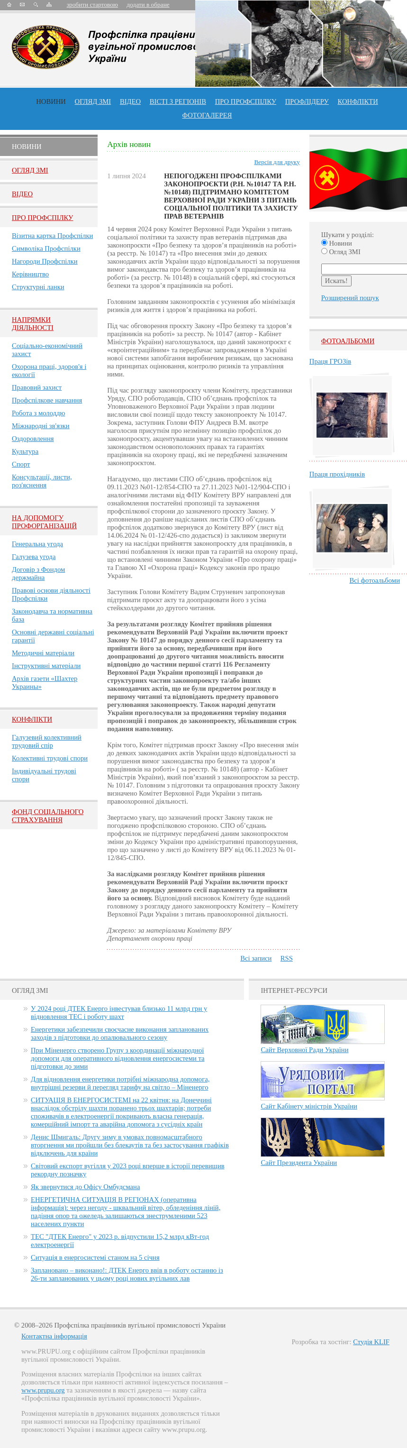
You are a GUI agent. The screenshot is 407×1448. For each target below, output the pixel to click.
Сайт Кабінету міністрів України (309, 1106)
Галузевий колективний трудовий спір (46, 741)
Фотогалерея (207, 115)
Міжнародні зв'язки (41, 426)
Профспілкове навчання (47, 400)
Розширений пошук (350, 298)
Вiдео (22, 194)
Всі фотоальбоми (375, 580)
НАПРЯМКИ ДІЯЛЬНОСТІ (33, 323)
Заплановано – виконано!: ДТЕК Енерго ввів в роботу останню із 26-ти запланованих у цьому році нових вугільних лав (127, 1274)
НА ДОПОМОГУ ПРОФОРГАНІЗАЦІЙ (44, 522)
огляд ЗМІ (93, 101)
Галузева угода (33, 556)
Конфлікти (32, 719)
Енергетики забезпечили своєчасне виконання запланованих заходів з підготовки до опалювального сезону (119, 1033)
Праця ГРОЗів (330, 361)
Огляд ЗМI (30, 170)
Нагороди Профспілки (45, 261)
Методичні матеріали (43, 653)
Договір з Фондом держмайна (38, 573)
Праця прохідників (337, 474)
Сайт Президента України (299, 1162)
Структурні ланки (38, 287)
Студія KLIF (371, 1342)
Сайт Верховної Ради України (304, 1050)
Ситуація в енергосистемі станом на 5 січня (95, 1257)
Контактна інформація (54, 1336)
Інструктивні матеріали (46, 665)
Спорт (21, 464)
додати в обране (148, 4)
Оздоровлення (33, 438)
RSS (286, 958)
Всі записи (255, 958)
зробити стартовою (92, 4)
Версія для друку (276, 161)
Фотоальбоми (347, 341)
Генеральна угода (37, 544)
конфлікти (358, 101)
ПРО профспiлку (245, 101)
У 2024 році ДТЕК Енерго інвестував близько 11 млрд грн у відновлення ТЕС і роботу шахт (119, 1012)
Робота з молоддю (38, 413)
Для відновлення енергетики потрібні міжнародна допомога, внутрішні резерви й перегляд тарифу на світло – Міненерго (120, 1083)
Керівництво (30, 274)
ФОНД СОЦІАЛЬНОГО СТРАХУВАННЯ (47, 816)
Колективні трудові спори (50, 758)
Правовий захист (37, 387)
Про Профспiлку (42, 217)
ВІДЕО (130, 101)
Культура (25, 451)
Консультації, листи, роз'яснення (42, 481)
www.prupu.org (43, 1390)
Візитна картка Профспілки (52, 235)
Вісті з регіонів (178, 101)
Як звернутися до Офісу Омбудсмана (85, 1187)
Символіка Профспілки (46, 248)
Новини (51, 101)
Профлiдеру (307, 101)
